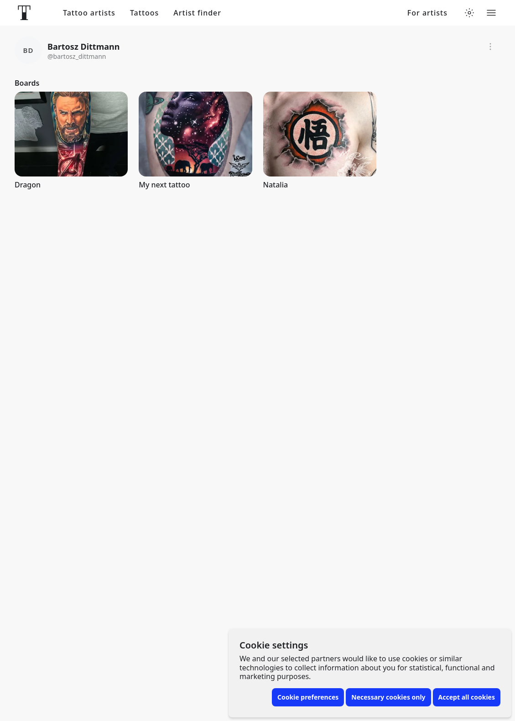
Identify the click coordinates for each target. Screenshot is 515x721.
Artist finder (197, 13)
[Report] (490, 46)
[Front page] (24, 13)
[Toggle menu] (491, 13)
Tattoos (144, 13)
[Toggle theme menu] (469, 12)
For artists (427, 13)
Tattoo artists (89, 13)
